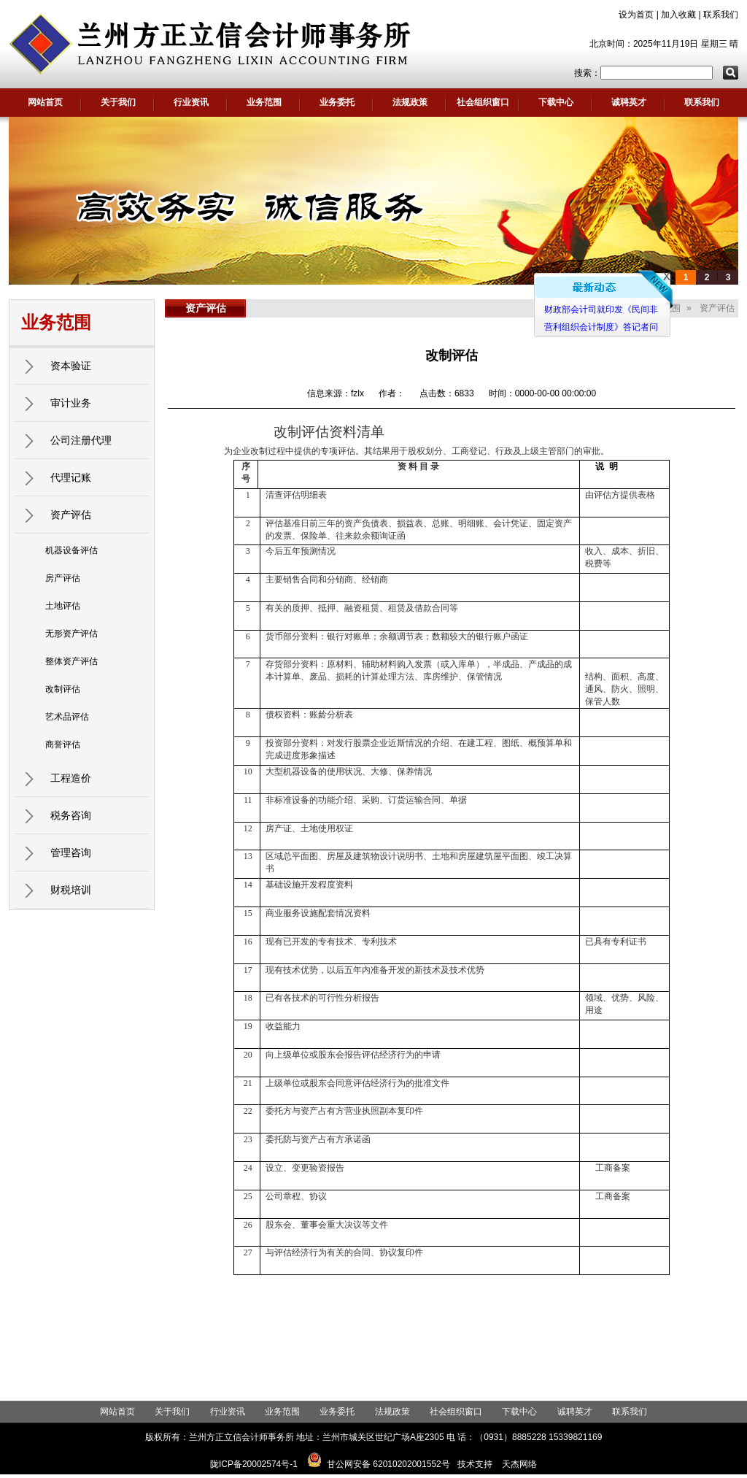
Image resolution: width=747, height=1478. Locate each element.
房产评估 (62, 578)
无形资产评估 (71, 633)
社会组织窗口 (483, 102)
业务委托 (337, 102)
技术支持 (474, 1464)
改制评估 (62, 689)
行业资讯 (191, 102)
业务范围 (264, 102)
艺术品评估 (67, 717)
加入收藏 (678, 14)
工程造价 (70, 778)
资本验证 (70, 366)
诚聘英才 (628, 102)
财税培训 (70, 890)
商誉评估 (62, 744)
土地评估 (62, 606)
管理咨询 (70, 852)
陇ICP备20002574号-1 (254, 1464)
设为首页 (636, 14)
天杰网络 (519, 1464)
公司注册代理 (81, 440)
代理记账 (70, 477)
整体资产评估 (71, 661)
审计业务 (70, 403)
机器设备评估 (71, 550)
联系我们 (720, 14)
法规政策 (409, 102)
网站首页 (45, 102)
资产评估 (70, 514)
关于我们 (118, 102)
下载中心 (555, 102)
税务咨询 (70, 815)
